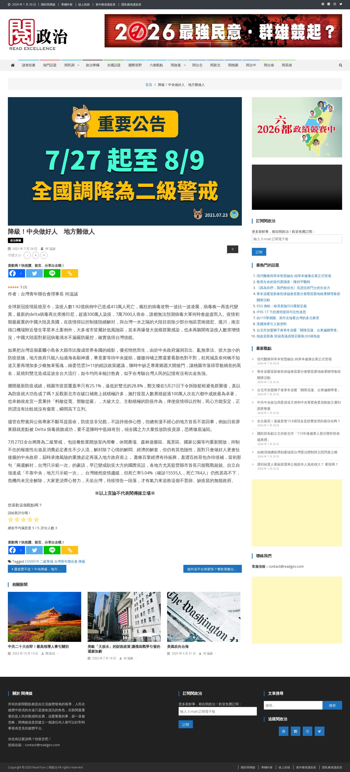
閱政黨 (176, 65)
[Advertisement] (297, 512)
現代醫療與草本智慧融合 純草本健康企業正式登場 (294, 275)
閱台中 (251, 65)
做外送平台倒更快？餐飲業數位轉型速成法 (214, 569)
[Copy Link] (69, 273)
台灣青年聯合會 (66, 561)
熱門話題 (50, 65)
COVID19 (32, 561)
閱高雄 (287, 65)
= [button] (44, 255)
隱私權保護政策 (131, 4)
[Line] (52, 273)
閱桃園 (233, 65)
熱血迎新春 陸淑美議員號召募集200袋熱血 (288, 336)
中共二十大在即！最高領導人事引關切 (38, 646)
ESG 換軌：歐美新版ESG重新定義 (282, 306)
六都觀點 (156, 65)
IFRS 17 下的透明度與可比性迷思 (281, 312)
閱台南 (269, 65)
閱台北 (197, 65)
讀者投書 (28, 65)
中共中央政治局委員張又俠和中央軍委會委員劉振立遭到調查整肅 (299, 405)
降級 (82, 561)
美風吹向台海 (178, 646)
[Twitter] (34, 273)
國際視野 (135, 65)
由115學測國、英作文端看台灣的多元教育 (288, 318)
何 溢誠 (50, 248)
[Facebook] (16, 273)
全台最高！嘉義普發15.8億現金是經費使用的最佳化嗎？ (298, 421)
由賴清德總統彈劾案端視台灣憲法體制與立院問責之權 (297, 452)
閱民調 (69, 65)
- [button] (27, 255)
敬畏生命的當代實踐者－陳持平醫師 (283, 281)
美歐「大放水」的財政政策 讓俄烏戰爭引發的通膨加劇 (124, 648)
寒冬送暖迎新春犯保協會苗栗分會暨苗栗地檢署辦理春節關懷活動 (299, 374)
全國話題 (114, 65)
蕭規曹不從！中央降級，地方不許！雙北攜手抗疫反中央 (40, 569)
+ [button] (35, 255)
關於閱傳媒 (48, 4)
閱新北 (215, 65)
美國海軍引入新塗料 (272, 324)
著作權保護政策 (105, 4)
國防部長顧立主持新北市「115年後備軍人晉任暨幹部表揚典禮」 (298, 436)
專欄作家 (67, 4)
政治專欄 (92, 65)
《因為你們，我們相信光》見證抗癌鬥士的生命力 (293, 287)
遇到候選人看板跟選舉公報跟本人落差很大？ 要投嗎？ (297, 464)
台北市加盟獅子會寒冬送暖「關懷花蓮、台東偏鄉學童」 (298, 330)
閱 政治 (50, 653)
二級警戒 (46, 561)
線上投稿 (84, 4)
